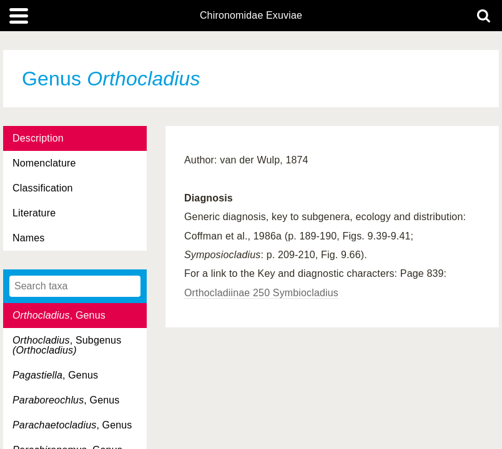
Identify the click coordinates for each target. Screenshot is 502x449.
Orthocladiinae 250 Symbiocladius (261, 292)
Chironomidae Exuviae (251, 16)
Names (28, 238)
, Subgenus (66, 345)
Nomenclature (44, 163)
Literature (34, 213)
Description (38, 138)
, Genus (59, 315)
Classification (42, 188)
